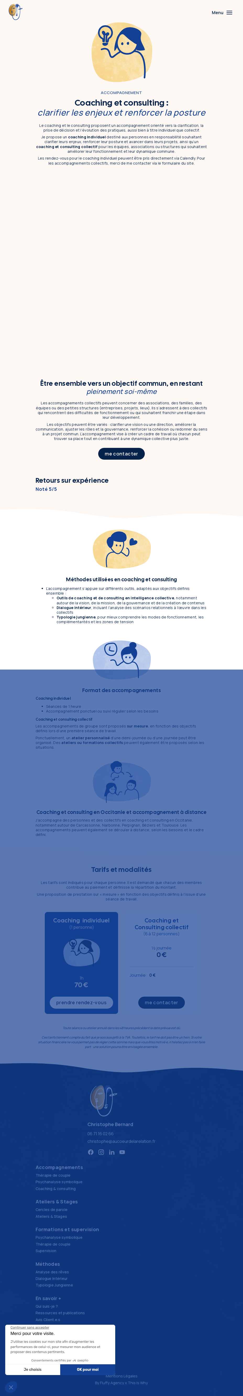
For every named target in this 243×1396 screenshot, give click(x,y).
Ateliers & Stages (57, 1201)
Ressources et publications (60, 1312)
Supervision (46, 1250)
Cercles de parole (52, 1209)
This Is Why (138, 1382)
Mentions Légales (121, 1375)
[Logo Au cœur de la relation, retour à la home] (103, 1101)
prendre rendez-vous (81, 1002)
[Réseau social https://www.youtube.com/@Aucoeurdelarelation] (122, 1152)
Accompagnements (59, 1167)
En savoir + (48, 1298)
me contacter (121, 453)
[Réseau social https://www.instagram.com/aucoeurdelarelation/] (101, 1152)
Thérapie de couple (53, 1175)
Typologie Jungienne (54, 1285)
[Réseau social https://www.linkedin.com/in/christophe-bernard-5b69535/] (111, 1152)
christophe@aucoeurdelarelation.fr (121, 1141)
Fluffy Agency (112, 1382)
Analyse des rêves (52, 1271)
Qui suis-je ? (47, 1306)
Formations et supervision (67, 1229)
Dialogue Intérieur (52, 1278)
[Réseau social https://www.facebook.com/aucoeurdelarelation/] (90, 1152)
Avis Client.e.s (48, 1319)
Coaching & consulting (56, 1188)
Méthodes (48, 1264)
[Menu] (222, 12)
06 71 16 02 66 (100, 1134)
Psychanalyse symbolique (59, 1181)
